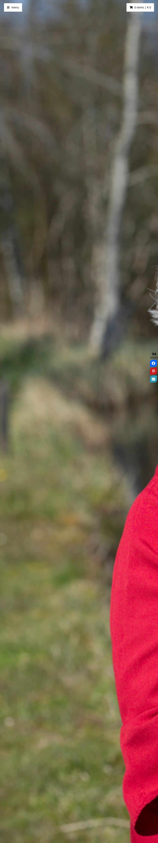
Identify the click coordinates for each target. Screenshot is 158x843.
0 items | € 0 (142, 7)
